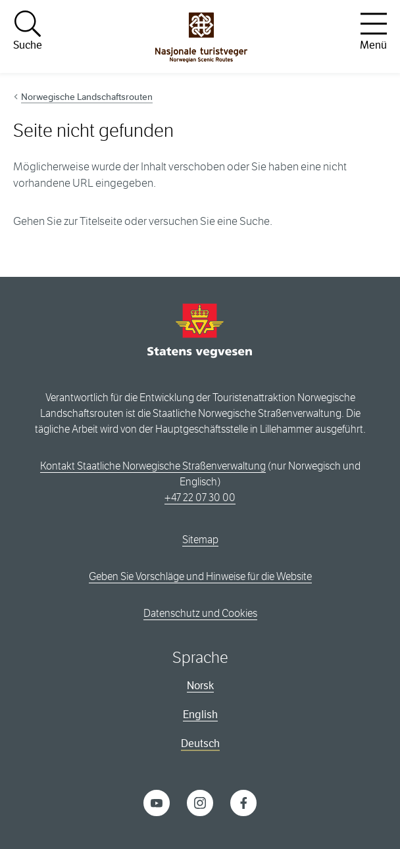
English (200, 714)
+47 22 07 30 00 (200, 497)
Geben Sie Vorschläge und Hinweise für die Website (200, 576)
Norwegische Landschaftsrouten (87, 97)
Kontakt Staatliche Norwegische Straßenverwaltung (153, 466)
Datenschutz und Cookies (200, 613)
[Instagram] (200, 802)
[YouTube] (156, 802)
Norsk (200, 685)
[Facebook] (243, 802)
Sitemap (200, 539)
